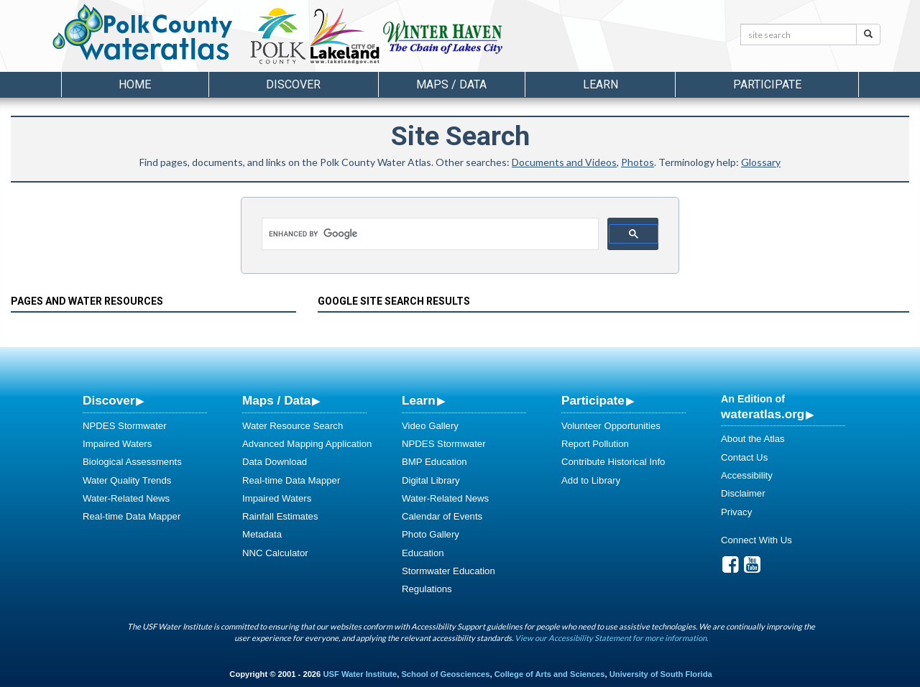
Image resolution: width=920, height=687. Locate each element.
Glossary (761, 162)
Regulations (427, 589)
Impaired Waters (117, 443)
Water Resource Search (292, 425)
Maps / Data (276, 400)
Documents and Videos (564, 162)
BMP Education (434, 461)
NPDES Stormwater (125, 425)
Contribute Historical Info (613, 461)
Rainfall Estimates (280, 516)
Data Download (274, 461)
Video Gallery (430, 425)
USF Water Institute (360, 674)
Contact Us (744, 457)
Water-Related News (126, 498)
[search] (432, 234)
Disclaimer (743, 493)
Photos (637, 162)
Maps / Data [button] (451, 84)
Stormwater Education (448, 571)
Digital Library (431, 480)
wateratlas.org (762, 414)
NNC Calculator (275, 553)
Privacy (736, 512)
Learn (419, 400)
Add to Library (590, 480)
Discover (108, 400)
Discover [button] (293, 84)
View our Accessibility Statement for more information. (611, 637)
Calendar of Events (442, 516)
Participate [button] (767, 84)
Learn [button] (600, 84)
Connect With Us (756, 540)
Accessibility (747, 475)
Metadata (262, 534)
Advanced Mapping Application (307, 443)
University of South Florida (661, 674)
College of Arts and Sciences (549, 674)
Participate (593, 400)
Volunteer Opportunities (611, 425)
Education (423, 553)
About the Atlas (753, 438)
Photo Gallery (430, 534)
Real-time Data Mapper (131, 516)
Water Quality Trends (127, 480)
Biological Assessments (132, 461)
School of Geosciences (445, 674)
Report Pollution (595, 443)
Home (135, 84)
